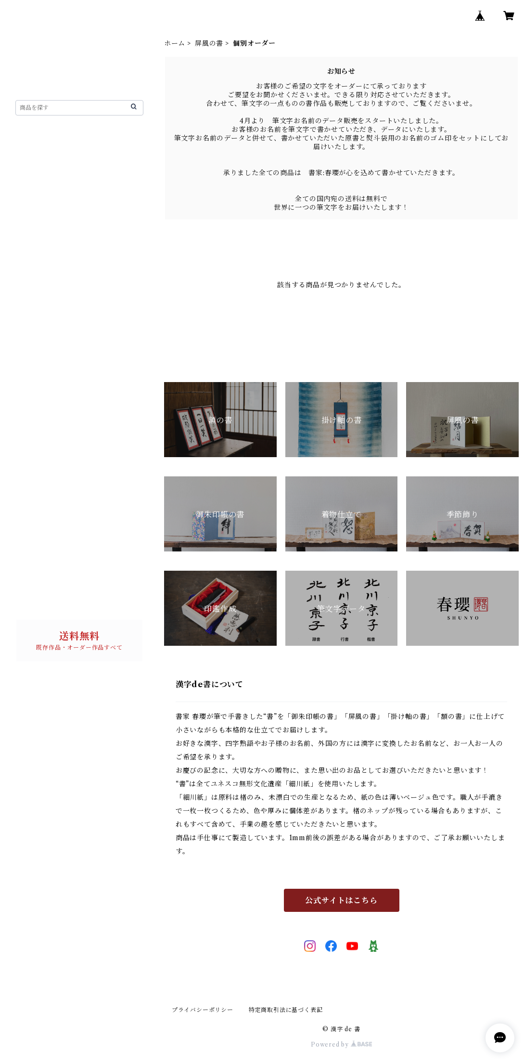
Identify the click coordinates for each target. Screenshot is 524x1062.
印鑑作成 (37, 439)
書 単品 (37, 512)
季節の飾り (41, 420)
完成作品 (45, 214)
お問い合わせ (36, 596)
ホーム (174, 43)
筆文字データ (44, 457)
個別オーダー (52, 231)
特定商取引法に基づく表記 (286, 1009)
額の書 (33, 198)
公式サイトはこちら (341, 900)
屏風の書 (209, 43)
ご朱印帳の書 (44, 351)
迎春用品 (37, 493)
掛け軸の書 (41, 249)
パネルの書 (41, 475)
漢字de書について (45, 158)
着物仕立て (41, 402)
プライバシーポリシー (202, 1009)
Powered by (341, 1044)
